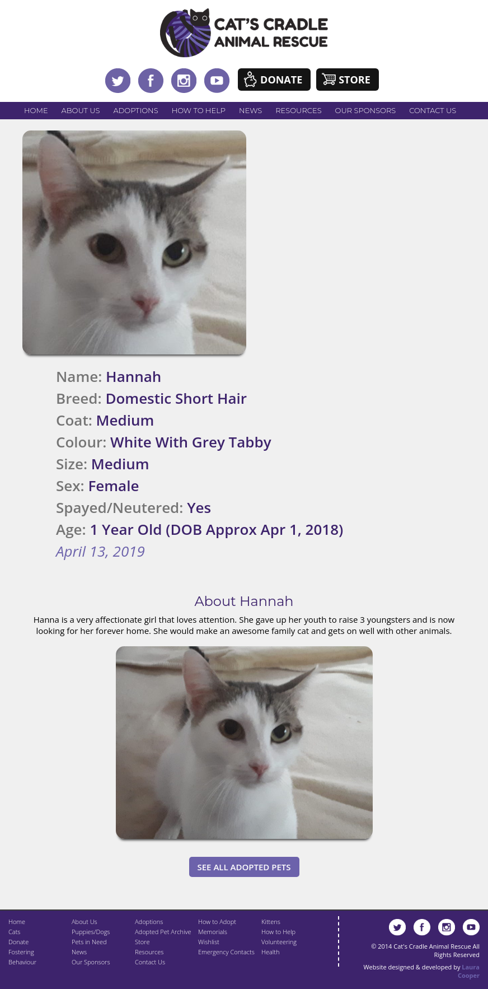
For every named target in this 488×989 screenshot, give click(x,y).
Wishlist (208, 941)
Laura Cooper (469, 971)
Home (36, 110)
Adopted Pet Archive (163, 931)
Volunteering (279, 941)
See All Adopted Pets (244, 867)
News (250, 110)
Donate (281, 79)
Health (270, 952)
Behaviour (22, 962)
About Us (81, 110)
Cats (14, 931)
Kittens (270, 921)
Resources (298, 110)
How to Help (199, 110)
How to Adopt (217, 921)
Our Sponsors (365, 110)
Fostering (21, 952)
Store (354, 79)
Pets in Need (89, 941)
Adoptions (135, 110)
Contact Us (432, 110)
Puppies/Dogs (91, 931)
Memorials (212, 931)
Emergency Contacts (226, 952)
